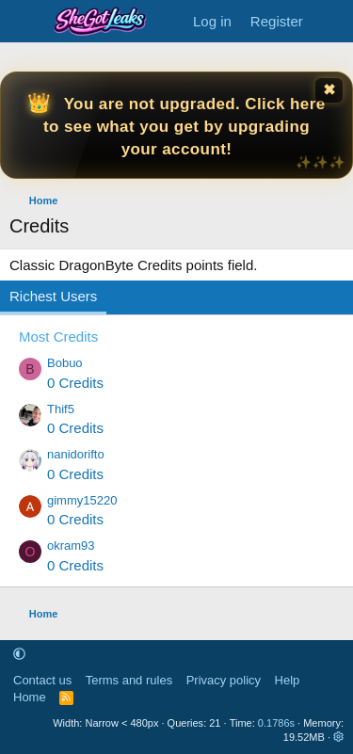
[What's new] (331, 21)
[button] (19, 654)
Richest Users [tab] (53, 296)
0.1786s (276, 723)
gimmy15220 (82, 500)
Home (29, 697)
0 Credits (75, 383)
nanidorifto (75, 454)
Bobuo (65, 363)
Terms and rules (129, 680)
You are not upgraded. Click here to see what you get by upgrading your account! (184, 126)
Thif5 (60, 409)
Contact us (42, 680)
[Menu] (26, 21)
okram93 (71, 545)
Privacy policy (223, 680)
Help (287, 680)
